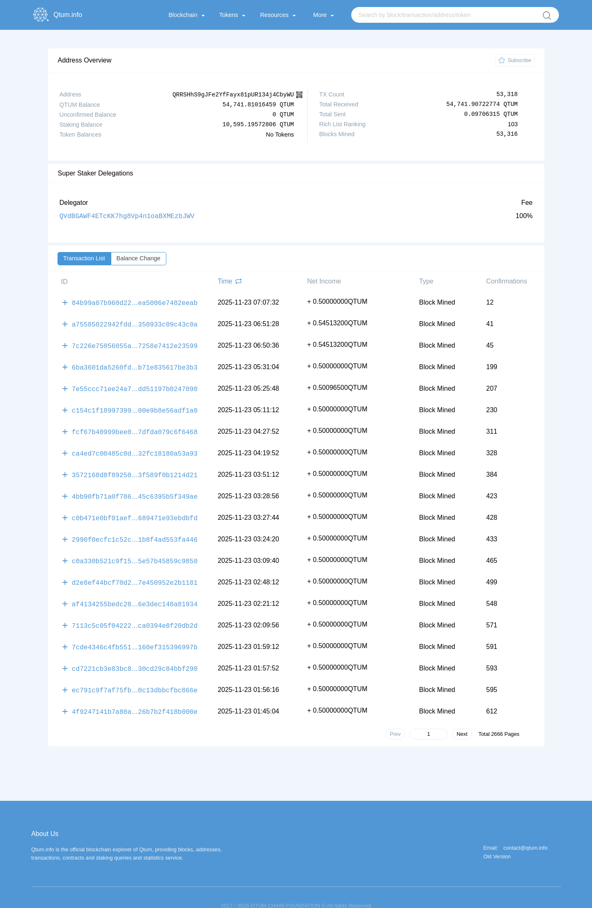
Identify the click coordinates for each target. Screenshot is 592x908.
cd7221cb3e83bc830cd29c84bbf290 (135, 653)
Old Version (497, 840)
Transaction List (84, 258)
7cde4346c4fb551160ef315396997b (135, 633)
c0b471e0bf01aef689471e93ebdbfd (135, 508)
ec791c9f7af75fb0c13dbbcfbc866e (135, 674)
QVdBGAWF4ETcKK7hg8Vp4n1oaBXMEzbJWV (127, 215)
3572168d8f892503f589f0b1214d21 (135, 467)
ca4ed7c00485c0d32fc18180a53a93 (135, 446)
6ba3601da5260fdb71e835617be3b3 (135, 364)
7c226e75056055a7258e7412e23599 (135, 343)
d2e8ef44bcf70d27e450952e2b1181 (135, 570)
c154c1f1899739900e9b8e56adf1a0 (135, 405)
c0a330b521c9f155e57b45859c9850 (135, 550)
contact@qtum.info (525, 831)
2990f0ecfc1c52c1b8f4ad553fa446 (135, 529)
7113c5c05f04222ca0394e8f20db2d (135, 612)
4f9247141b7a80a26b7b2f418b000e (135, 695)
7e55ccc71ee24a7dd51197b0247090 (135, 384)
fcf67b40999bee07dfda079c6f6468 (135, 426)
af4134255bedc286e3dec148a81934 (135, 591)
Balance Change (138, 258)
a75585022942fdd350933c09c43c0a (135, 322)
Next (462, 717)
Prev (395, 717)
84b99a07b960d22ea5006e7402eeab (135, 301)
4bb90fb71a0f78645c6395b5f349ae (135, 488)
